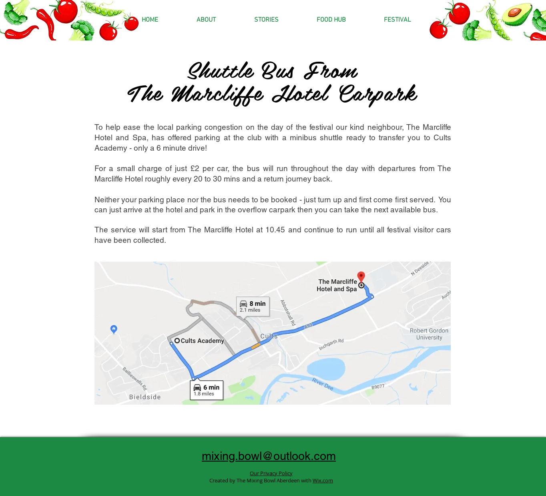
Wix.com (323, 480)
